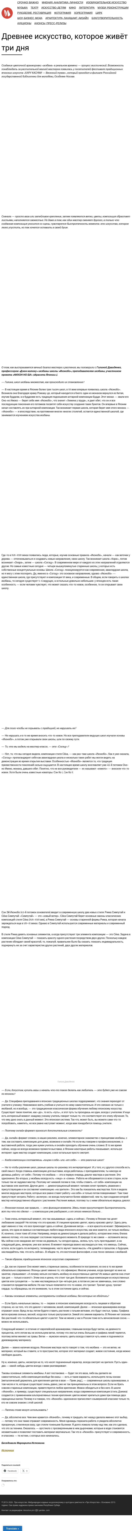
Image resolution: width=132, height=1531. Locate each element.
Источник (8, 1450)
